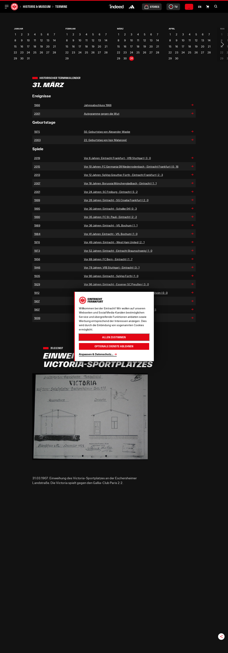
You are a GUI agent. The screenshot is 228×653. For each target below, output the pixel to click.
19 (41, 46)
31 (28, 58)
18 (34, 46)
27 (47, 52)
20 (47, 46)
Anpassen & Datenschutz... (96, 354)
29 (15, 58)
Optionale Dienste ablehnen (114, 346)
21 (54, 46)
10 (28, 40)
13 (48, 40)
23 (21, 52)
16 (21, 46)
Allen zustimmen (114, 337)
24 (28, 52)
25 (34, 52)
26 (41, 52)
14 (54, 40)
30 (21, 58)
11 (35, 40)
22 (15, 52)
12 (41, 40)
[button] (207, 6)
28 (54, 52)
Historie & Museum (37, 6)
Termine (61, 6)
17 (28, 46)
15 (15, 46)
